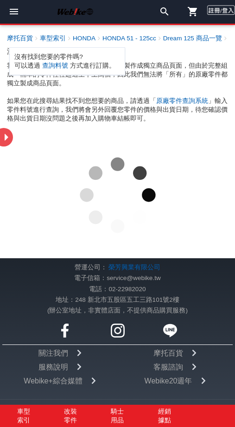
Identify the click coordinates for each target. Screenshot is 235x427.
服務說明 (53, 367)
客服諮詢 (168, 367)
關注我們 (53, 353)
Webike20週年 (168, 381)
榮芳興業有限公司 (134, 267)
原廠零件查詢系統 (182, 100)
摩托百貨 (168, 353)
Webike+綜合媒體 (53, 381)
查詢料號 (55, 65)
